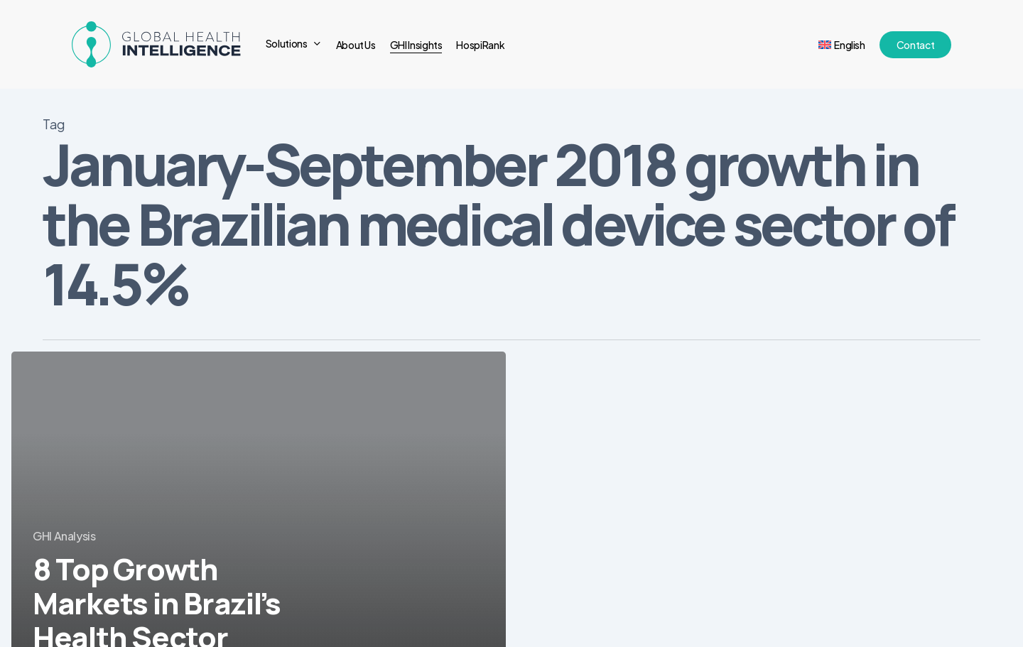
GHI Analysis (64, 535)
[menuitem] (841, 45)
